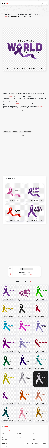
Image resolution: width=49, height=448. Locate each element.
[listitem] (27, 443)
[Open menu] (45, 3)
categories (40, 106)
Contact (19, 437)
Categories (4, 437)
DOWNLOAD (26, 269)
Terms (34, 435)
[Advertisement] (24, 24)
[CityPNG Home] (5, 3)
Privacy (34, 437)
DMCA (34, 439)
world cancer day (7, 131)
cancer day (15, 131)
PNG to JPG (4, 439)
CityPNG (10, 96)
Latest (3, 435)
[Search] (42, 3)
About (18, 435)
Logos (11, 101)
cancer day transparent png (25, 131)
